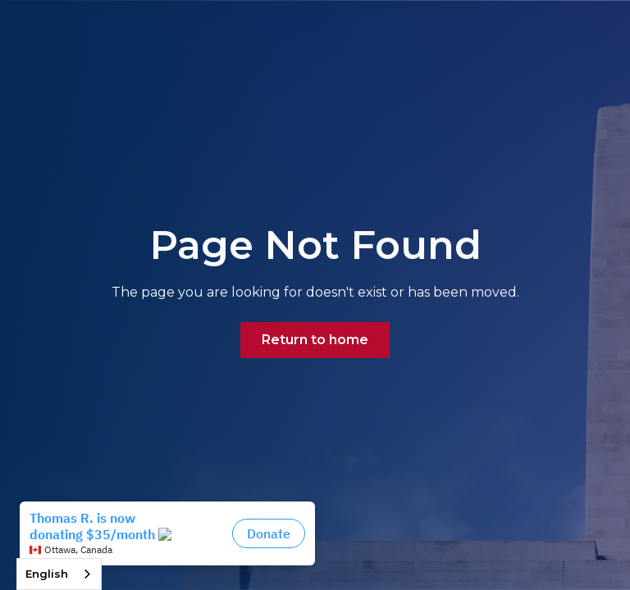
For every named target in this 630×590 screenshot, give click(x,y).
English (46, 573)
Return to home (315, 339)
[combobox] (59, 574)
